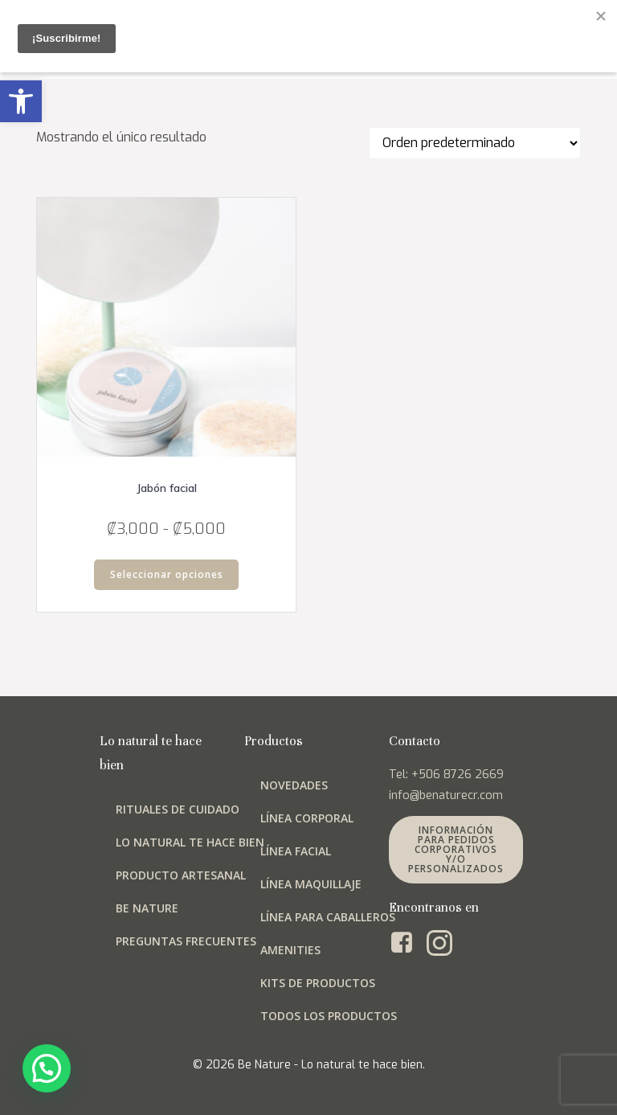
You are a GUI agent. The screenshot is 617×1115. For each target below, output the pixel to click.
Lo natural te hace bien (190, 842)
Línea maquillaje (311, 884)
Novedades (294, 785)
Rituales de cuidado (177, 809)
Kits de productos (317, 982)
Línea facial (295, 851)
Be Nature (147, 908)
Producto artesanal (181, 875)
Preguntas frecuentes (186, 941)
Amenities (290, 949)
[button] (21, 101)
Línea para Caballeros (327, 916)
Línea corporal (306, 818)
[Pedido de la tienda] (475, 143)
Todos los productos (328, 1015)
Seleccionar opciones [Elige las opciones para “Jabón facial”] (166, 574)
